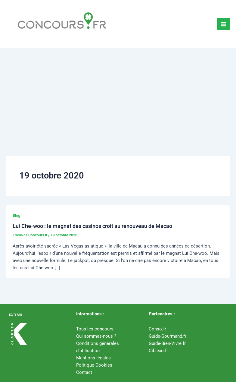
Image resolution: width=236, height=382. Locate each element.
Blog (16, 215)
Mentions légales (93, 358)
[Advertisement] (118, 93)
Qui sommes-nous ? (96, 336)
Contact (84, 372)
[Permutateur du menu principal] (223, 24)
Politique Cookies (94, 365)
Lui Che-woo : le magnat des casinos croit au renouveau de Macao (92, 226)
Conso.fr (157, 329)
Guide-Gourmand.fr (167, 336)
